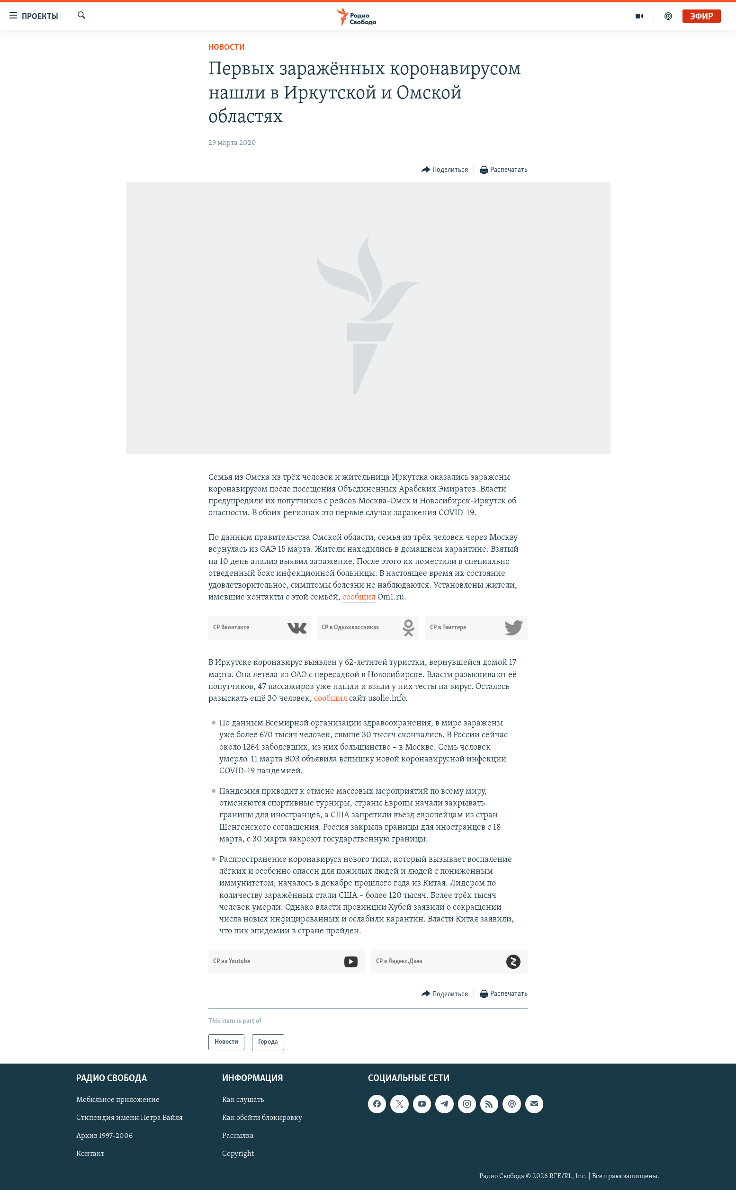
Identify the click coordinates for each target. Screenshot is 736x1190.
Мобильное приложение (118, 1100)
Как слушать (243, 1100)
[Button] (445, 170)
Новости (226, 47)
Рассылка (238, 1136)
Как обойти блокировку (262, 1118)
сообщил (359, 597)
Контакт (90, 1154)
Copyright (238, 1154)
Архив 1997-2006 (104, 1136)
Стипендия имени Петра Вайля (129, 1118)
